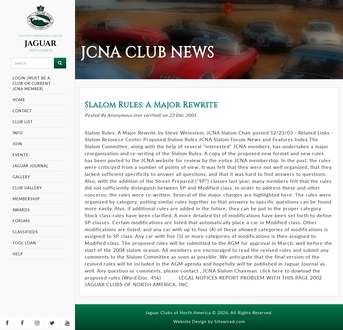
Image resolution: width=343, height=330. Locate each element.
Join (17, 143)
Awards (21, 209)
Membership (27, 198)
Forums (21, 220)
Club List (23, 121)
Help (18, 253)
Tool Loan (24, 242)
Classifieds (25, 231)
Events (21, 154)
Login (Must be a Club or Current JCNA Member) (32, 83)
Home (19, 99)
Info (18, 132)
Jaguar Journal (31, 165)
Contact (22, 110)
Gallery (21, 176)
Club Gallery (27, 187)
